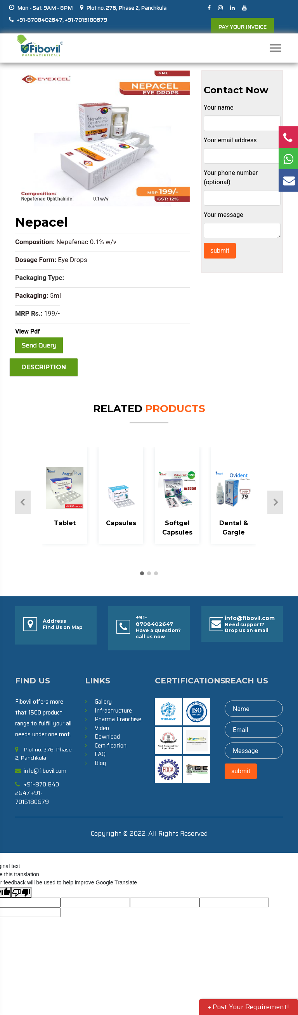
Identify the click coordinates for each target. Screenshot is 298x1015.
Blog (100, 763)
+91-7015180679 (85, 20)
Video (102, 728)
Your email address (230, 140)
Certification (110, 745)
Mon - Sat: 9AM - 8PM (45, 7)
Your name (219, 107)
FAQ (100, 754)
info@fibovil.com (250, 618)
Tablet (65, 523)
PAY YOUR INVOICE (242, 27)
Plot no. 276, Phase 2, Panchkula (126, 7)
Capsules (121, 523)
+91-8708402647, (40, 20)
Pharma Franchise (118, 719)
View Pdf (27, 331)
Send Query (39, 345)
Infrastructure (113, 710)
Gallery (103, 701)
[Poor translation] (21, 892)
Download (107, 736)
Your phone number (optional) (231, 177)
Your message (223, 214)
